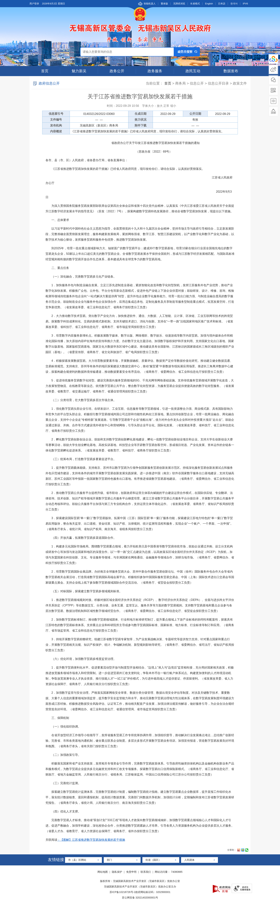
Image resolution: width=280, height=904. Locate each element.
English (209, 3)
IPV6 (245, 3)
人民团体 (189, 859)
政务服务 (155, 71)
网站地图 (102, 871)
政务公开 (117, 71)
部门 (109, 859)
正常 (166, 105)
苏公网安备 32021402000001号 (140, 897)
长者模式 (195, 3)
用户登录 (34, 3)
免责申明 (131, 871)
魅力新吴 (79, 71)
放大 (160, 105)
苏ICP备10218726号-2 (122, 892)
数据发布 (230, 71)
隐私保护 (117, 871)
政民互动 (193, 71)
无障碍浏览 (179, 3)
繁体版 (164, 3)
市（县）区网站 (77, 859)
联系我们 (146, 871)
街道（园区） (153, 859)
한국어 (234, 3)
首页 (44, 71)
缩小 (173, 105)
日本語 (221, 3)
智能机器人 (150, 3)
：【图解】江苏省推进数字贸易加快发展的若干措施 (91, 839)
